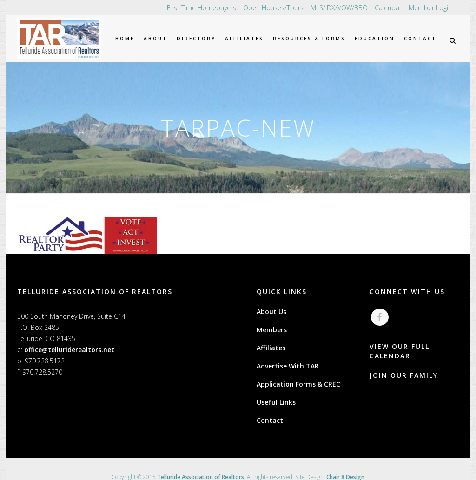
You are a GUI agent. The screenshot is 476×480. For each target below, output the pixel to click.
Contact (270, 420)
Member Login (430, 7)
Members (272, 329)
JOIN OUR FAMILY (404, 375)
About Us (271, 311)
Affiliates (271, 347)
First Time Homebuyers (201, 7)
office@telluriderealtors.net (69, 349)
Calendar (388, 7)
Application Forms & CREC (298, 384)
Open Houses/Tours (273, 7)
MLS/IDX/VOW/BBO (339, 7)
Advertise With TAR (288, 366)
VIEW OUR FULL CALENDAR (400, 351)
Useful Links (276, 402)
